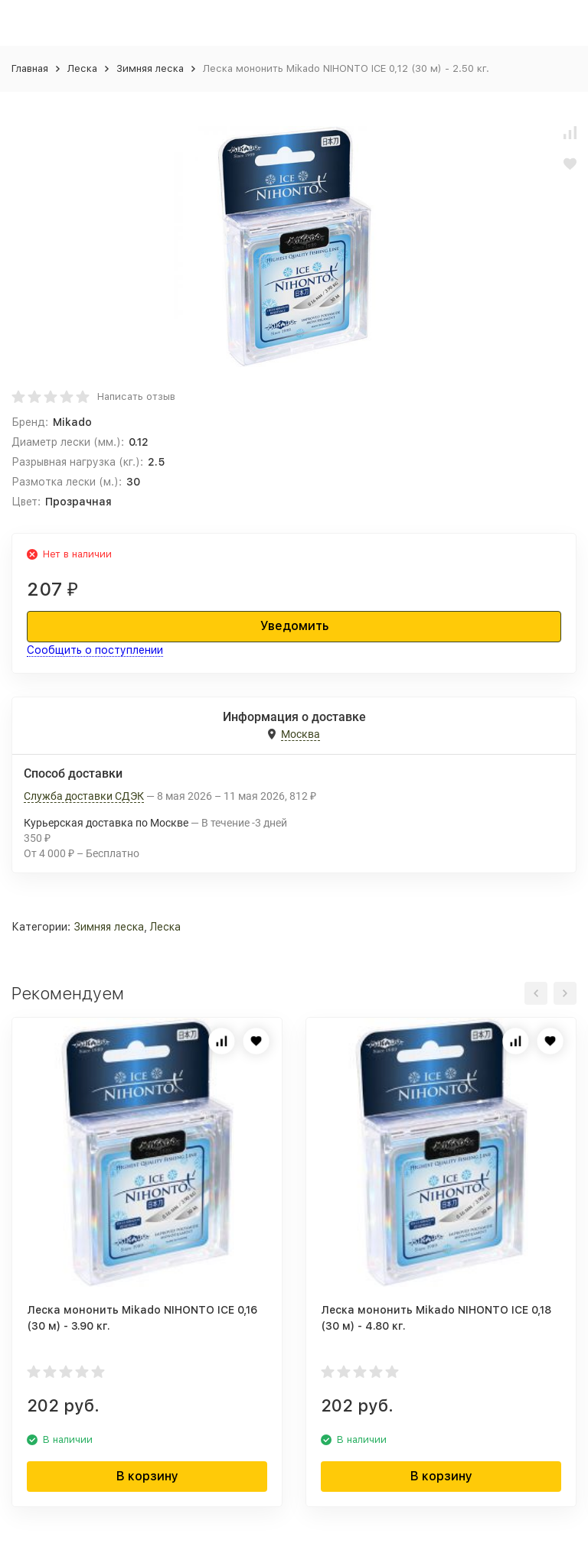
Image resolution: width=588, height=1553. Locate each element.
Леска (82, 68)
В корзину (147, 1476)
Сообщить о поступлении (95, 650)
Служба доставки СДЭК (84, 796)
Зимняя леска (150, 68)
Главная (29, 68)
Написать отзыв (136, 396)
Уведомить (294, 626)
